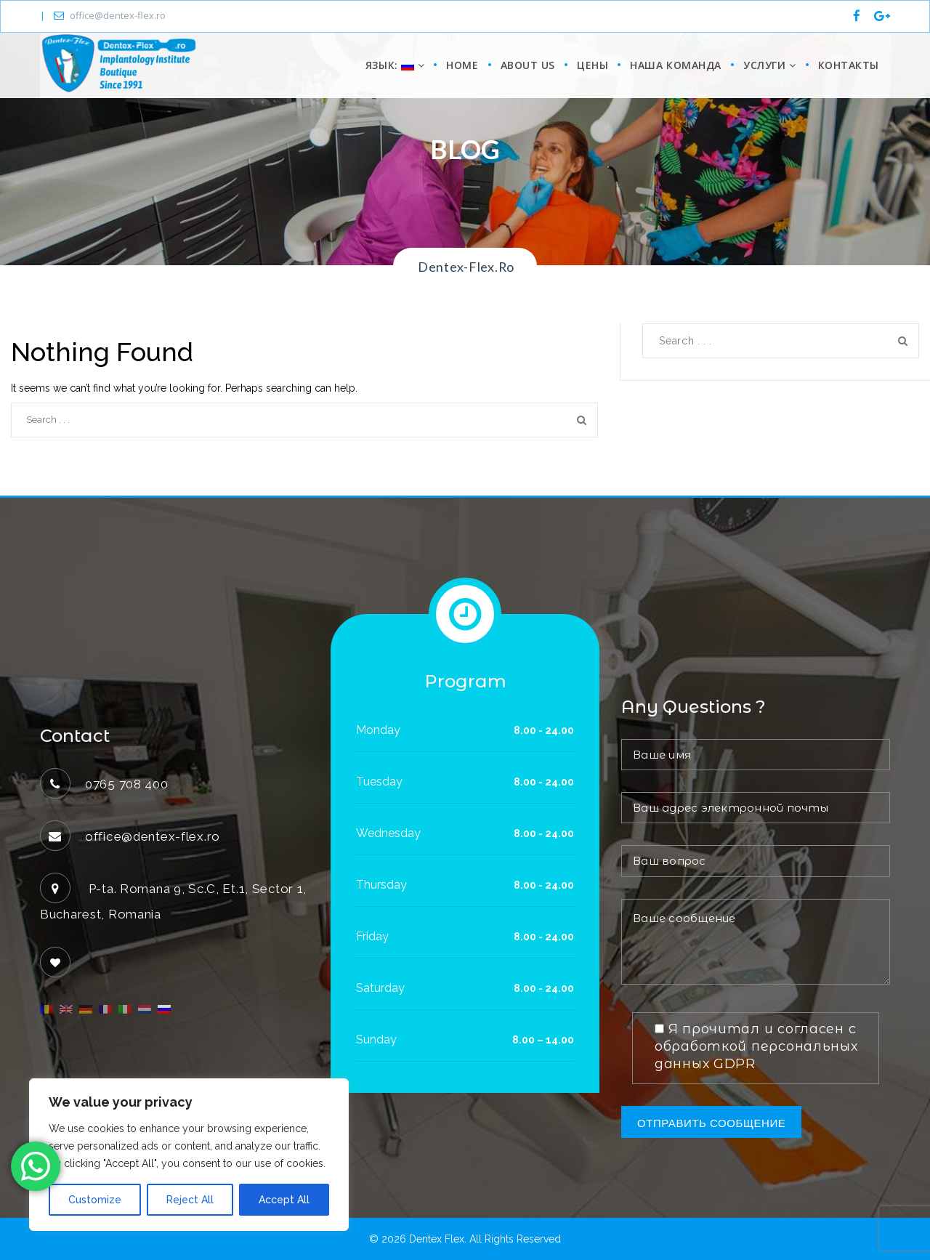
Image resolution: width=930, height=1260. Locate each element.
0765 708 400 (127, 784)
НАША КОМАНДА (675, 65)
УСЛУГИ (769, 65)
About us (528, 65)
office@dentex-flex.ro (110, 15)
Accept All (284, 1200)
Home (462, 65)
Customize (94, 1200)
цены (592, 65)
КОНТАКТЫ (848, 65)
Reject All (190, 1200)
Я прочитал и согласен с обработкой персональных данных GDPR (756, 1046)
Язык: (393, 65)
